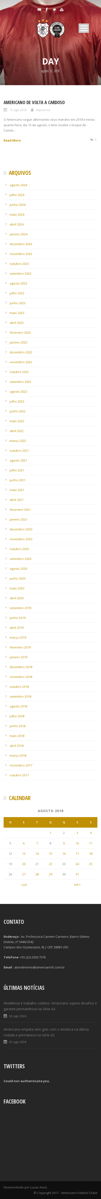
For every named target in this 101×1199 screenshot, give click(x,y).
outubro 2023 (19, 263)
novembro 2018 (21, 677)
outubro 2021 (19, 450)
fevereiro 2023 (20, 332)
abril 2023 (17, 323)
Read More (12, 140)
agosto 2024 (18, 185)
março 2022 (18, 441)
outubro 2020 (19, 549)
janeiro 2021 (18, 519)
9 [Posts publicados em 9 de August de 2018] (64, 843)
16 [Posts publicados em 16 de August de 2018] (64, 853)
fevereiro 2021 (20, 509)
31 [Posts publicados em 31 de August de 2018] (77, 874)
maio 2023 (17, 313)
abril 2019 (17, 627)
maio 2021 (17, 490)
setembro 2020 (20, 559)
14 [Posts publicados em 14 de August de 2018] (37, 853)
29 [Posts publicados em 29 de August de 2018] (50, 874)
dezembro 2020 (21, 529)
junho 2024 (17, 204)
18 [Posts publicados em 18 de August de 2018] (90, 853)
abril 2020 (17, 598)
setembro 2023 (20, 273)
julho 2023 (17, 293)
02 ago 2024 (17, 1016)
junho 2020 (17, 578)
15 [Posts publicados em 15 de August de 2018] (50, 853)
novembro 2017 (21, 765)
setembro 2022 (20, 382)
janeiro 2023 (18, 342)
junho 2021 (17, 480)
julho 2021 (17, 470)
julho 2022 (17, 401)
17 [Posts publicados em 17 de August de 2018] (77, 853)
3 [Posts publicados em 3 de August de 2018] (77, 833)
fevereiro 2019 (20, 647)
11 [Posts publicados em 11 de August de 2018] (90, 843)
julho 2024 (17, 195)
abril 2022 (17, 431)
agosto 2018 (18, 706)
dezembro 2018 (21, 667)
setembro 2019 (20, 608)
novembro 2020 (21, 539)
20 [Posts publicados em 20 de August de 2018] (23, 864)
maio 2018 (17, 736)
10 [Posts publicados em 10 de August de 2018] (77, 843)
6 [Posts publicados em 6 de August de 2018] (24, 843)
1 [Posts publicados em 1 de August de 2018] (50, 833)
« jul (24, 884)
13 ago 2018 (17, 110)
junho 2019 (17, 618)
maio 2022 (17, 421)
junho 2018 (17, 726)
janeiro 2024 (18, 234)
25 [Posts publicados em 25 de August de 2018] (90, 864)
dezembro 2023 (21, 244)
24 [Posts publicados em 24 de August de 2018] (77, 864)
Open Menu (84, 28)
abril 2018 (17, 745)
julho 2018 (17, 716)
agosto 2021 (18, 460)
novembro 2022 (21, 362)
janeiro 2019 (18, 657)
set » (77, 884)
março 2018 (18, 755)
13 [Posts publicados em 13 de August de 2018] (23, 853)
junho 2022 (17, 411)
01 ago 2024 (17, 1042)
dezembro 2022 (21, 352)
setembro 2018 (20, 696)
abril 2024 (17, 224)
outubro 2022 (19, 372)
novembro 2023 (21, 254)
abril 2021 (17, 500)
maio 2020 (17, 588)
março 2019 (18, 637)
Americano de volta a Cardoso (34, 102)
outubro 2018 (19, 686)
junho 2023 (17, 303)
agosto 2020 (18, 568)
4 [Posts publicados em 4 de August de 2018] (91, 833)
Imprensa (43, 110)
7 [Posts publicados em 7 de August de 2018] (37, 843)
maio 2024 (17, 214)
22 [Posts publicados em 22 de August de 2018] (50, 864)
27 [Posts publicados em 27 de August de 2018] (23, 874)
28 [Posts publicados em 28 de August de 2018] (37, 874)
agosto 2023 (18, 283)
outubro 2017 (19, 775)
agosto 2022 (18, 391)
